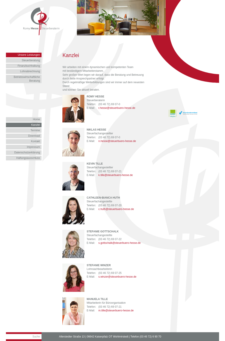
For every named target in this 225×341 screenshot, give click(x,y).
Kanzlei (35, 124)
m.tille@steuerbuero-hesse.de (116, 310)
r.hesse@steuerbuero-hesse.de (116, 107)
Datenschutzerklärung (27, 152)
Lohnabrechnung (30, 71)
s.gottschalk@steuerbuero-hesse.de (119, 242)
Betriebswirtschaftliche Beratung (27, 78)
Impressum (33, 147)
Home (36, 119)
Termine (35, 130)
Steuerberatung (31, 60)
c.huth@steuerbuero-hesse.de (116, 209)
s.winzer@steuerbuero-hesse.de (117, 276)
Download (34, 135)
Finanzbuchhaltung (29, 65)
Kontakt (35, 141)
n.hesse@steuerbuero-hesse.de (117, 141)
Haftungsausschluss (28, 158)
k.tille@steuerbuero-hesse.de (115, 175)
